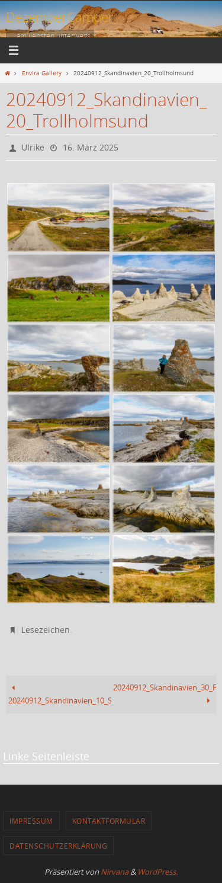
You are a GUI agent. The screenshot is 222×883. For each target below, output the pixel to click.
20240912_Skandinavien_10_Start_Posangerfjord (59, 694)
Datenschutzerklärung (58, 845)
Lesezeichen (45, 629)
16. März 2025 (90, 147)
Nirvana (114, 871)
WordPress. (157, 871)
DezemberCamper (60, 16)
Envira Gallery (42, 73)
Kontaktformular (109, 821)
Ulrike (32, 147)
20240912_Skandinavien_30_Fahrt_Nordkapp (164, 694)
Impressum (31, 821)
